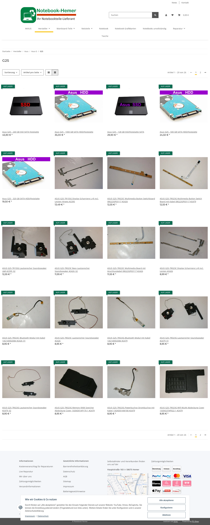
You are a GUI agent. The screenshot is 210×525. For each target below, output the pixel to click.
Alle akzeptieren (166, 500)
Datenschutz (43, 516)
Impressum (30, 516)
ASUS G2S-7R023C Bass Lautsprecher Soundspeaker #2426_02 (72, 270)
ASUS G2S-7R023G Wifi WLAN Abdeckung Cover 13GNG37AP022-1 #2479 (182, 409)
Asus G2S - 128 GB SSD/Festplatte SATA (125, 132)
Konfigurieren (166, 508)
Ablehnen (166, 515)
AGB (65, 476)
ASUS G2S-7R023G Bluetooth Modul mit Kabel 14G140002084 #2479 (128, 339)
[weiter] (205, 72)
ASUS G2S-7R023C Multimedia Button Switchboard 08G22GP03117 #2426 (131, 200)
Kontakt (185, 2)
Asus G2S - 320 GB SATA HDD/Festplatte (21, 198)
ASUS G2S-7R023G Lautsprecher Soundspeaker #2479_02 (24, 409)
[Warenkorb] (183, 15)
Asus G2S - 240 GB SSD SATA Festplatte (20, 132)
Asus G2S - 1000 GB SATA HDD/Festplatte (74, 132)
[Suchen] (130, 15)
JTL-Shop (195, 521)
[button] (166, 15)
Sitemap (67, 481)
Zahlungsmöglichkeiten (30, 481)
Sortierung (10, 72)
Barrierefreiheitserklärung (75, 466)
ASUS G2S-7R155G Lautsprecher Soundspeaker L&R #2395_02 (24, 270)
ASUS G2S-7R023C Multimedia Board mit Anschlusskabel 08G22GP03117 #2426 (126, 270)
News (174, 2)
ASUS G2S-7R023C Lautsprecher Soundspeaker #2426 (77, 339)
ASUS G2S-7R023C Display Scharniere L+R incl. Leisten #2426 (182, 270)
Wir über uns (25, 476)
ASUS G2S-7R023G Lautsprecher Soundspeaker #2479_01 (182, 339)
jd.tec (176, 521)
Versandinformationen (29, 486)
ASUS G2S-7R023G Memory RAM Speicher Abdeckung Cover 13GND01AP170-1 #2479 (75, 409)
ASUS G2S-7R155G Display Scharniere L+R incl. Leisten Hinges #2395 (77, 200)
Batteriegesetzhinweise (74, 491)
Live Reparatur (26, 471)
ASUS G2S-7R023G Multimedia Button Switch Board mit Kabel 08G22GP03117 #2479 (181, 200)
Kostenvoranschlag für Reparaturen (36, 466)
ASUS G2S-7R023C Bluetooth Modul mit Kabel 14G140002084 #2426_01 (23, 339)
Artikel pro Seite (31, 72)
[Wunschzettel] (172, 15)
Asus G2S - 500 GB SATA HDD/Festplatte (178, 132)
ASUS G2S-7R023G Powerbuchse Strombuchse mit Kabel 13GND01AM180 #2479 (130, 409)
